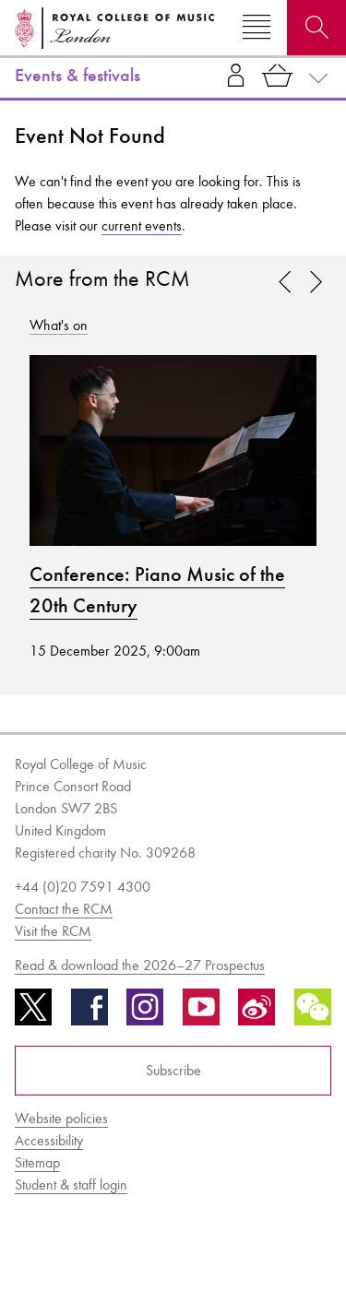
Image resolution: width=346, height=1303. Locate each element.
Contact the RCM (64, 909)
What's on (59, 325)
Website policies (61, 1118)
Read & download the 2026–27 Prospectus (140, 965)
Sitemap (37, 1162)
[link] (315, 283)
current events (141, 225)
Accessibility (49, 1140)
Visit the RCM (53, 931)
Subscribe (173, 1070)
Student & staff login (71, 1184)
